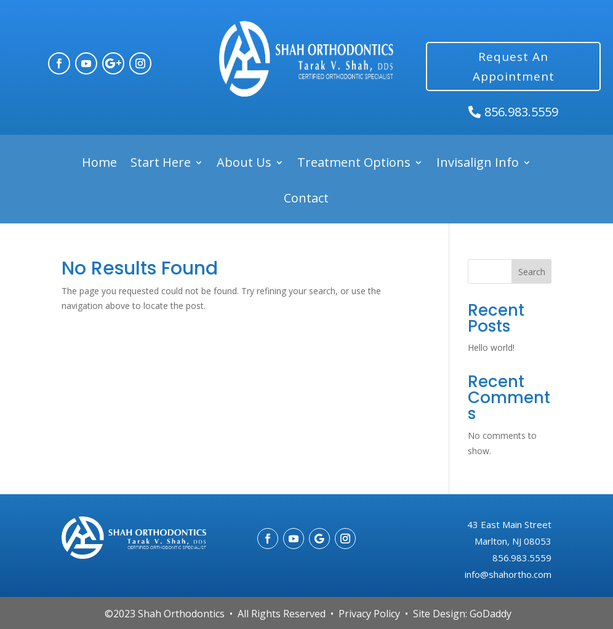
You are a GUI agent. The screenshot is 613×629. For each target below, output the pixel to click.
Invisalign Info (477, 162)
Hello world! (491, 347)
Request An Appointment (514, 66)
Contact (306, 198)
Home (99, 162)
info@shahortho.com (508, 574)
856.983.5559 (521, 111)
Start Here (160, 162)
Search (531, 272)
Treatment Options (354, 162)
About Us (244, 162)
